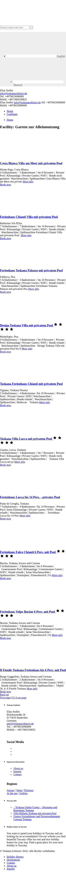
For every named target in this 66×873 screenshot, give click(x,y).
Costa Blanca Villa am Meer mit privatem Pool (31, 163)
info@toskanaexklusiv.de (13, 93)
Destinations (13, 859)
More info (28, 181)
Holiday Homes (15, 856)
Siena (19, 790)
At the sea (12, 793)
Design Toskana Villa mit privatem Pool (27, 325)
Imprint (17, 771)
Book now (5, 184)
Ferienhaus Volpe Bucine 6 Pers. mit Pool (28, 611)
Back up (4, 694)
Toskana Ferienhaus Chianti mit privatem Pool (31, 383)
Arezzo (10, 790)
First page (5, 697)
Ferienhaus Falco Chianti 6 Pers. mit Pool (28, 552)
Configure (12, 114)
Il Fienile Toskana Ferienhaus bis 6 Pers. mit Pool (33, 670)
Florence (28, 790)
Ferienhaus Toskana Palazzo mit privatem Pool (31, 270)
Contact (17, 774)
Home (10, 111)
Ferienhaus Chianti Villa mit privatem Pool (29, 217)
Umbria (23, 793)
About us (18, 768)
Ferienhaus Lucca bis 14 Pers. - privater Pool (30, 497)
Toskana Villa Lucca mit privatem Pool (26, 438)
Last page (21, 697)
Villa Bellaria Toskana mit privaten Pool (34, 813)
